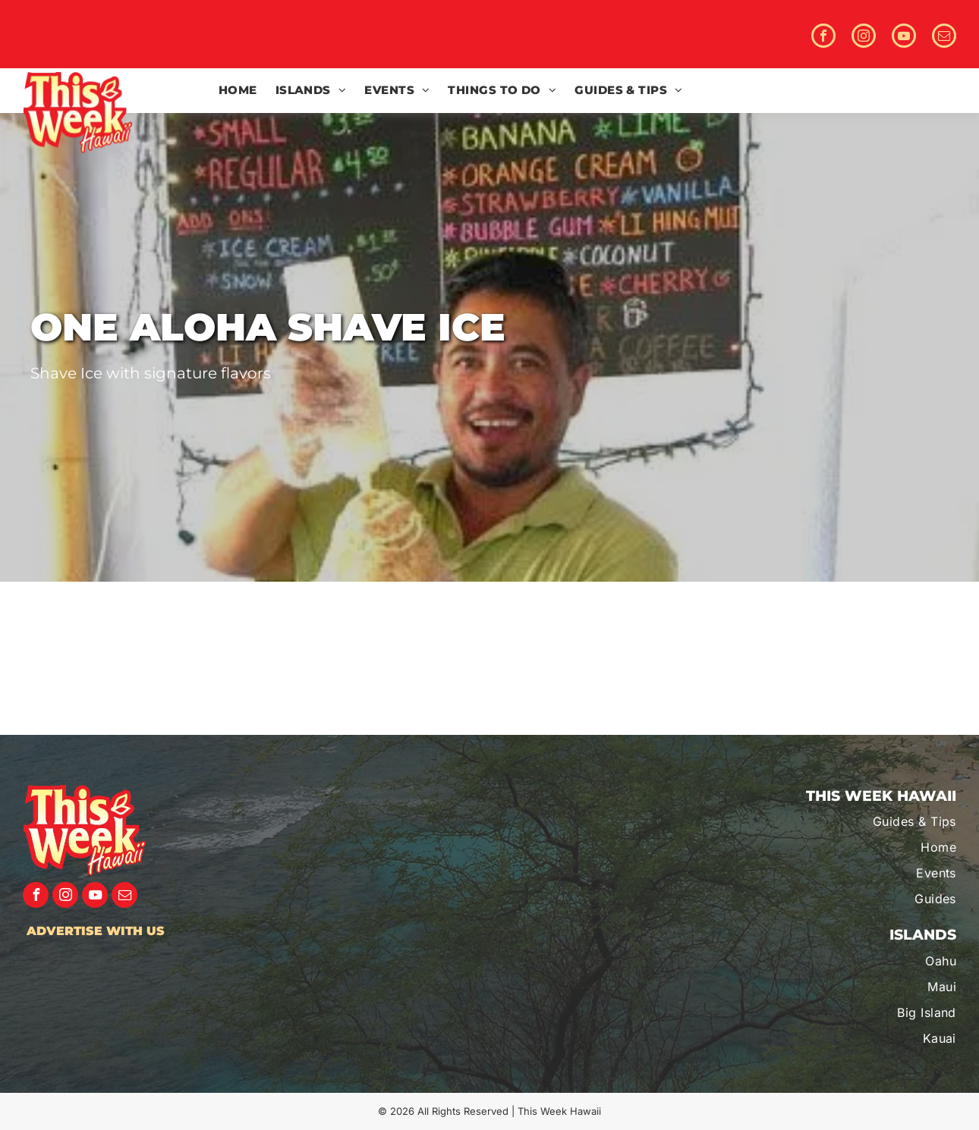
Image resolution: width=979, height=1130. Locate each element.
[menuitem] (237, 90)
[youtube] (904, 38)
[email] (944, 38)
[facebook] (823, 38)
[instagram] (864, 38)
